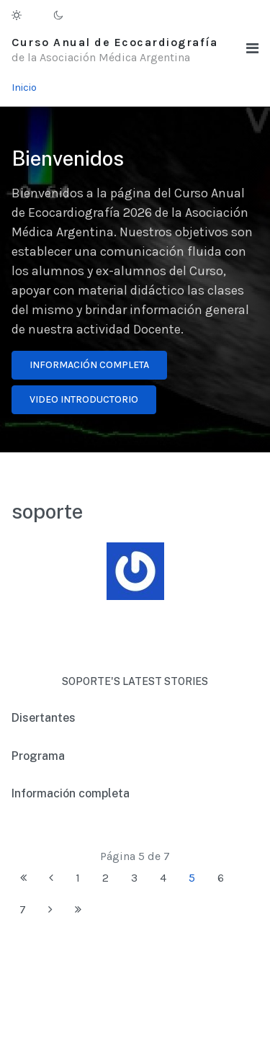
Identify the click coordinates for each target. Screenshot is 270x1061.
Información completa (89, 365)
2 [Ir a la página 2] (105, 878)
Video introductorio (84, 399)
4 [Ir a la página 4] (163, 878)
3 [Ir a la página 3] (134, 878)
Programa (38, 756)
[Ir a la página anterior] (51, 878)
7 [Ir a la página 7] (22, 909)
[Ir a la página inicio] (23, 878)
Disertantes (44, 718)
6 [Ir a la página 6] (220, 878)
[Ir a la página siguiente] (50, 910)
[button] (252, 48)
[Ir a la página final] (78, 910)
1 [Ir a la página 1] (78, 878)
